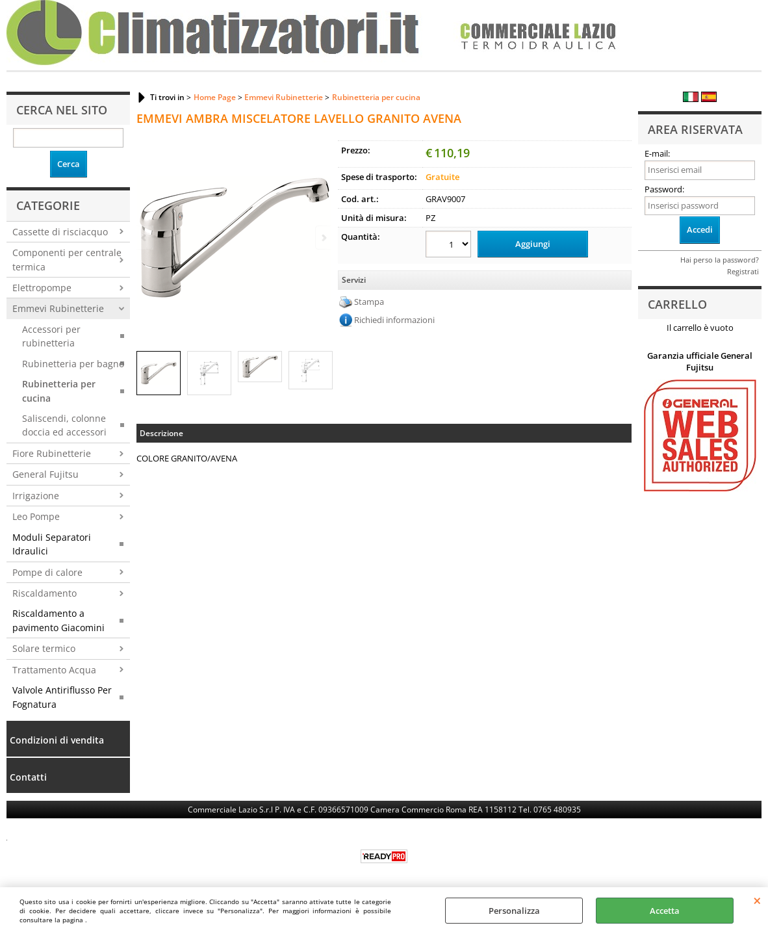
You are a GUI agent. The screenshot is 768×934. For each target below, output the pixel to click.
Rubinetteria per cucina (59, 391)
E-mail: (657, 153)
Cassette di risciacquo (60, 232)
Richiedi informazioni (394, 320)
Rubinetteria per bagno (73, 363)
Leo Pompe (36, 516)
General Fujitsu (45, 474)
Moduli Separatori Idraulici (51, 544)
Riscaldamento (44, 593)
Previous (144, 238)
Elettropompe (41, 287)
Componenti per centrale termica (67, 259)
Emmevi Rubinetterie (58, 308)
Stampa (369, 301)
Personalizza (514, 910)
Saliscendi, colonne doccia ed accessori (64, 425)
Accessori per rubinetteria (51, 336)
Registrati (743, 271)
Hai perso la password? (719, 260)
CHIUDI (757, 900)
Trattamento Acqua (54, 670)
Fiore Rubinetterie (51, 453)
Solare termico (43, 648)
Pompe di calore (47, 572)
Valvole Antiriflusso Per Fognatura (62, 697)
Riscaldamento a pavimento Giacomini (58, 620)
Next (322, 238)
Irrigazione (35, 495)
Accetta (665, 910)
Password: (664, 189)
